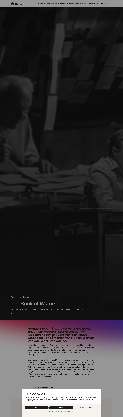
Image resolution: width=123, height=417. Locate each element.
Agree (37, 407)
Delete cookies (54, 412)
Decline (61, 407)
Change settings (86, 407)
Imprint (62, 412)
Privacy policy (69, 412)
